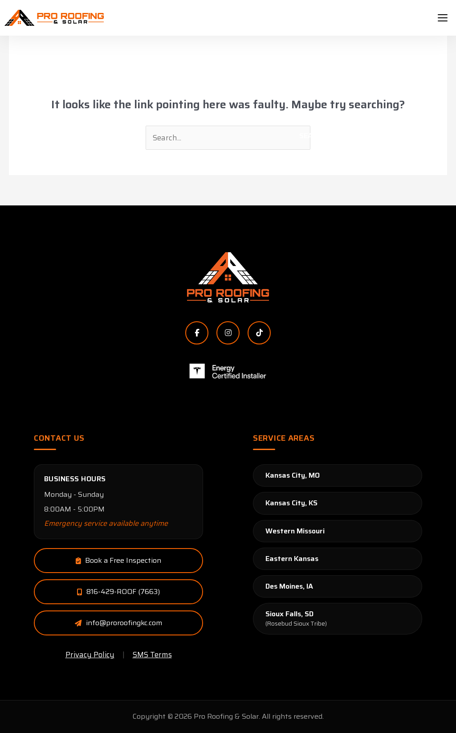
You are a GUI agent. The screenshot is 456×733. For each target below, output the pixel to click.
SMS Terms (152, 655)
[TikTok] (259, 332)
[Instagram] (228, 332)
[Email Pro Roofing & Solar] (118, 560)
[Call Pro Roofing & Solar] (118, 591)
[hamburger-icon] (443, 18)
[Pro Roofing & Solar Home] (228, 278)
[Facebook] (196, 332)
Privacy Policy (89, 655)
